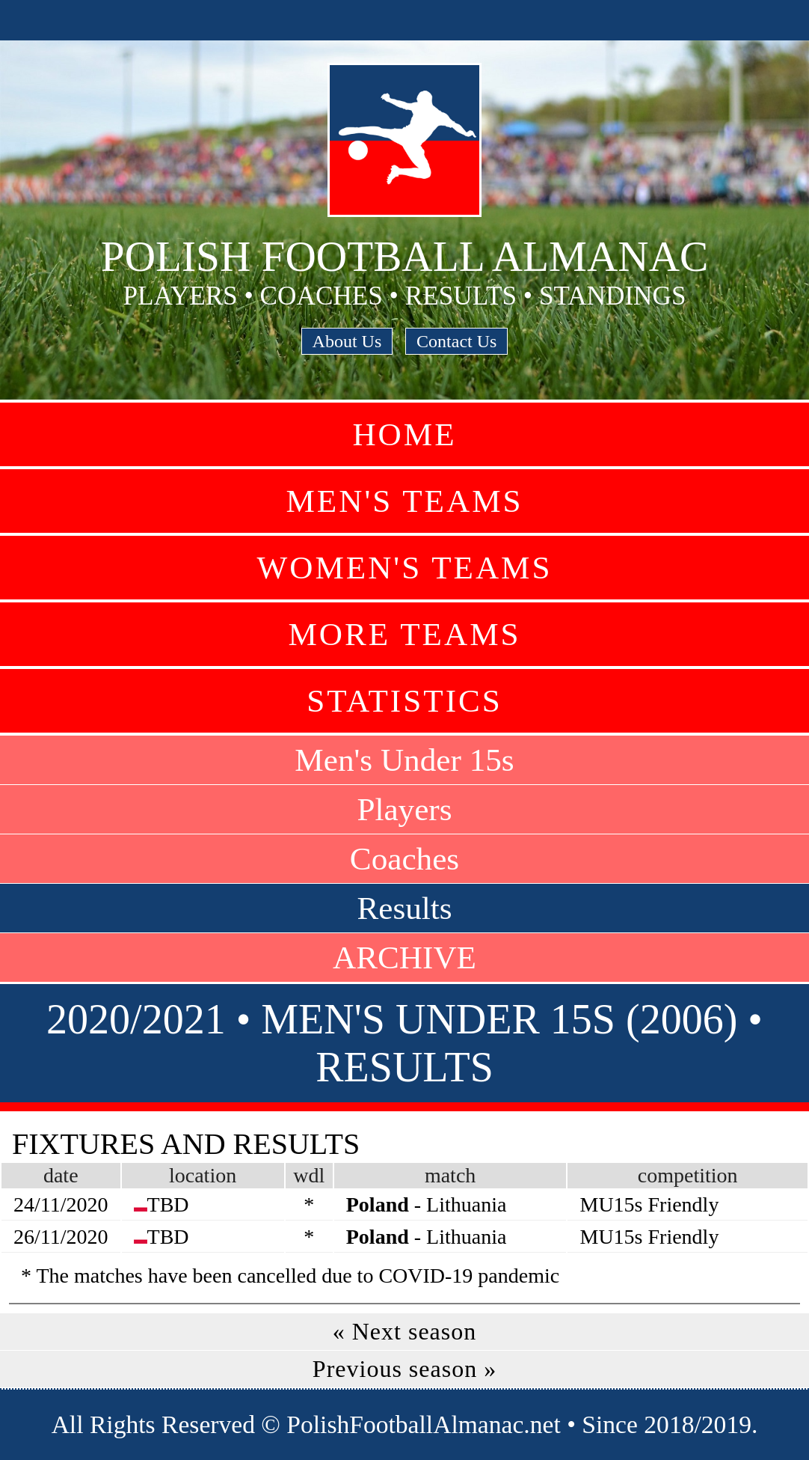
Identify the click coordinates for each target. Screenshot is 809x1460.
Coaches (404, 858)
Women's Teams (404, 567)
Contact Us (456, 341)
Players (404, 809)
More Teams (404, 634)
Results (404, 908)
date (61, 1175)
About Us (347, 341)
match (450, 1175)
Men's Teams (404, 501)
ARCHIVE (404, 957)
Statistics (404, 700)
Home (404, 434)
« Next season (405, 1331)
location (202, 1175)
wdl (308, 1175)
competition (688, 1175)
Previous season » (404, 1368)
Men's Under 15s (404, 760)
